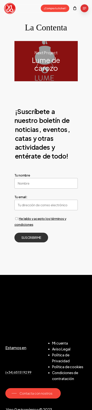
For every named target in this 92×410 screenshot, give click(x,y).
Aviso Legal (61, 349)
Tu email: (20, 197)
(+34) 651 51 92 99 (18, 372)
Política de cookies (67, 366)
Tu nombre (22, 175)
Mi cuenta (60, 343)
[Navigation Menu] (84, 8)
